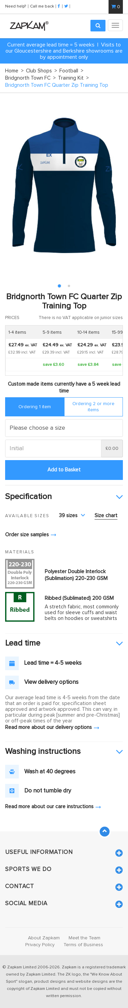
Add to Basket (64, 470)
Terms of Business (83, 945)
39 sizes (72, 516)
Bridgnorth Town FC (30, 78)
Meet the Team (84, 938)
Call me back (42, 6)
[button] (64, 497)
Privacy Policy (40, 945)
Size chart (106, 516)
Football (71, 71)
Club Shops (41, 71)
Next (114, 185)
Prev (14, 185)
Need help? (16, 6)
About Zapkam (44, 938)
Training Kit (73, 78)
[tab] (64, 497)
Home (14, 71)
